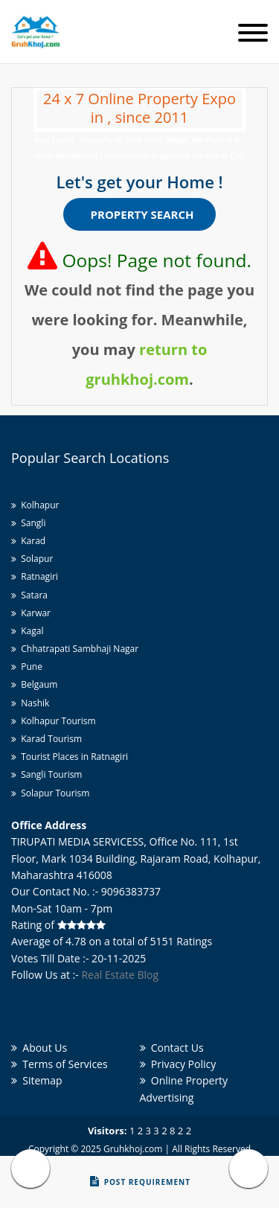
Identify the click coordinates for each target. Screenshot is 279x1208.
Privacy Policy (178, 1064)
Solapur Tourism (50, 793)
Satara (29, 595)
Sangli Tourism (46, 774)
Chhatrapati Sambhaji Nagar (74, 648)
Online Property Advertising (184, 1088)
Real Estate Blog (119, 975)
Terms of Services (59, 1064)
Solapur (32, 558)
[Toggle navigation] (253, 34)
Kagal (27, 630)
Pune (26, 666)
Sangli (28, 523)
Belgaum (34, 684)
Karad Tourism (46, 738)
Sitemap (36, 1080)
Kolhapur (35, 505)
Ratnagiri (34, 576)
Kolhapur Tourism (53, 721)
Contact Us (172, 1048)
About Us (39, 1048)
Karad (28, 540)
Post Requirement (140, 1181)
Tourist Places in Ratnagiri (69, 756)
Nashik (30, 703)
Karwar (31, 613)
